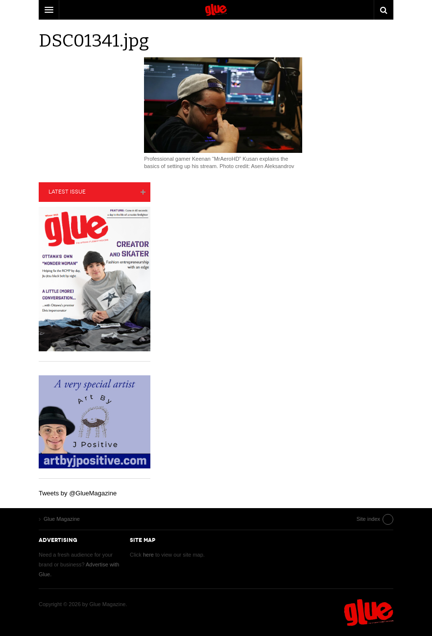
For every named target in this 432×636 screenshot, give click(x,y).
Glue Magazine (368, 612)
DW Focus (216, 10)
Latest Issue (67, 192)
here (148, 555)
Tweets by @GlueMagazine (78, 493)
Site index (368, 519)
